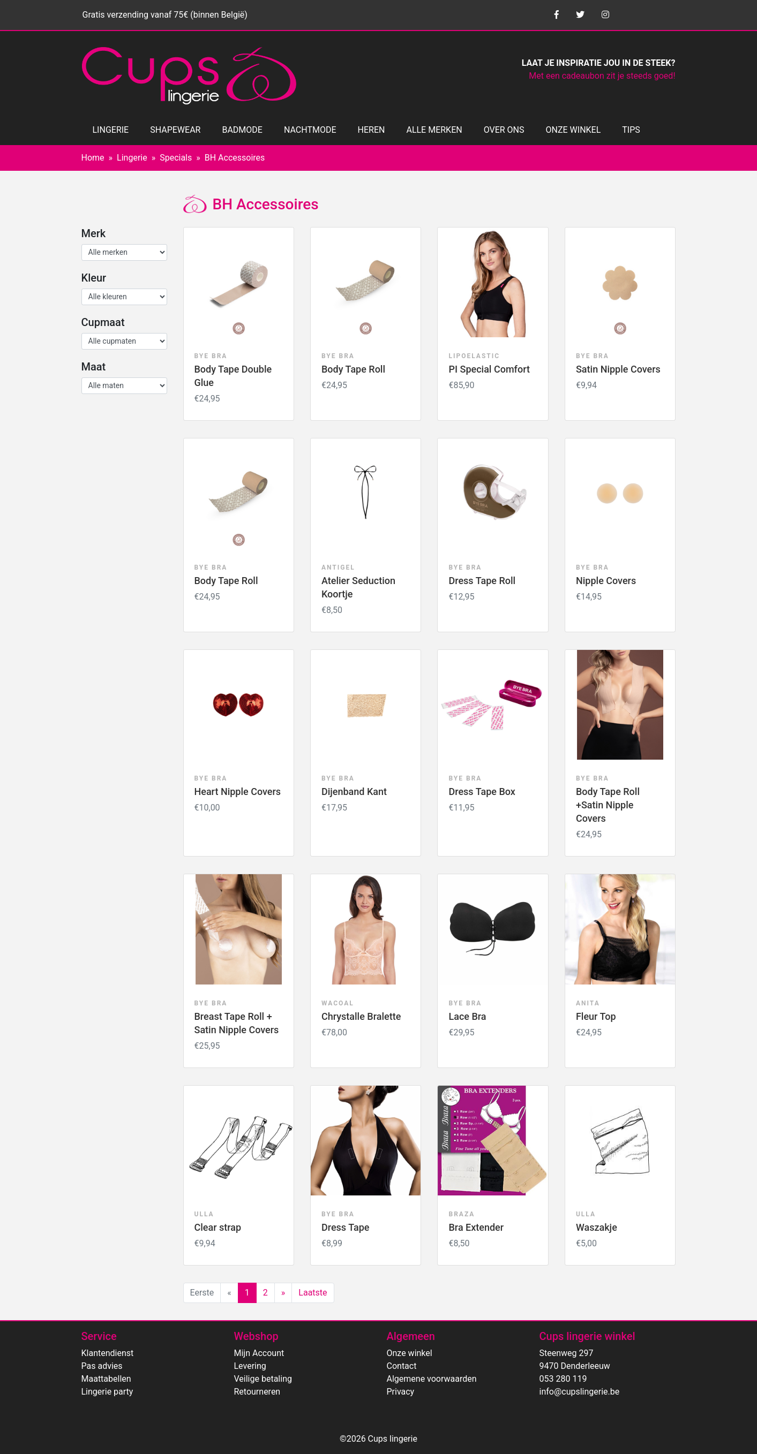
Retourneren (257, 1392)
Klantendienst (107, 1353)
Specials (176, 158)
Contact (402, 1366)
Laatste (312, 1293)
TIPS (631, 130)
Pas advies (102, 1366)
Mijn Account (259, 1353)
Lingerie (132, 158)
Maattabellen (106, 1379)
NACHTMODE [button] (310, 130)
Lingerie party (107, 1392)
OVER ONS (504, 130)
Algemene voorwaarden (432, 1379)
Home (92, 158)
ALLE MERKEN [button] (434, 130)
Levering (250, 1366)
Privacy (401, 1392)
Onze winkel (409, 1353)
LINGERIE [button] (111, 130)
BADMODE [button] (242, 130)
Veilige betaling (263, 1379)
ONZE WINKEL (573, 130)
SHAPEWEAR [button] (175, 130)
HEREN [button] (371, 130)
